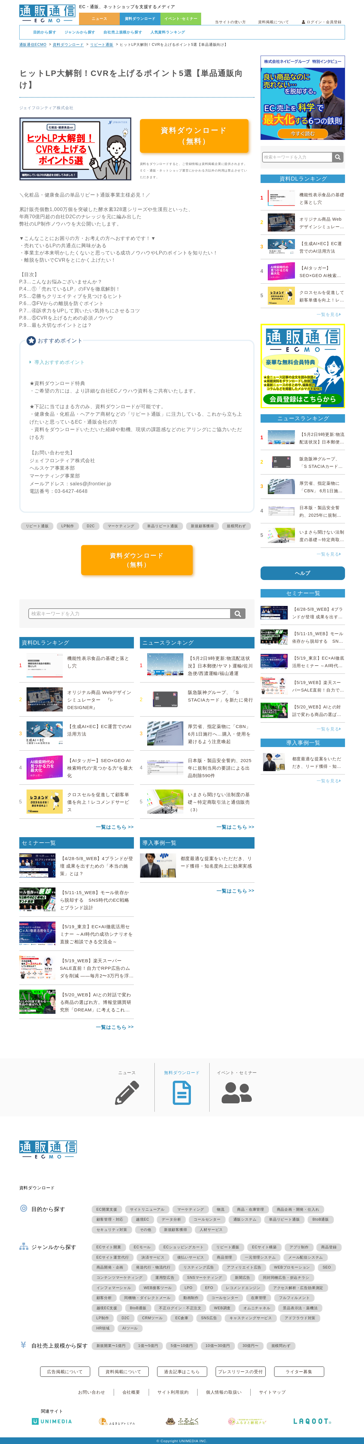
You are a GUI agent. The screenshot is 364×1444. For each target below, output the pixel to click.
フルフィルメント (294, 1298)
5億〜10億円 (182, 1346)
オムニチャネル (257, 1308)
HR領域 (103, 1328)
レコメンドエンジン (243, 1288)
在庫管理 (258, 1298)
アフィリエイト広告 (244, 1267)
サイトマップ (272, 1392)
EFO (209, 1288)
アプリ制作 (299, 1247)
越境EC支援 (107, 1308)
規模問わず (236, 526)
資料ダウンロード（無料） (194, 135)
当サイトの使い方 (230, 22)
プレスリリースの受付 (240, 1371)
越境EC (142, 1219)
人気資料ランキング (167, 32)
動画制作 (191, 1298)
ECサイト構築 (264, 1247)
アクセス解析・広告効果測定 (298, 1288)
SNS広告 (209, 1318)
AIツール (130, 1328)
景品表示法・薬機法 (300, 1308)
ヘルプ (302, 573)
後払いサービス (190, 1257)
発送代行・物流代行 (153, 1267)
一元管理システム (260, 1257)
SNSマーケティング (205, 1277)
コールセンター (207, 1219)
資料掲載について (273, 22)
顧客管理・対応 (110, 1219)
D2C (91, 526)
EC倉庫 (181, 1318)
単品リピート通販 (162, 526)
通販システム (245, 1219)
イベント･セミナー (181, 19)
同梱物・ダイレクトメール (147, 1298)
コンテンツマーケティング (120, 1277)
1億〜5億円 (148, 1346)
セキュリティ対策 (112, 1230)
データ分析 (171, 1219)
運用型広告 (165, 1277)
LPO (188, 1288)
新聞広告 (242, 1277)
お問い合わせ (91, 1392)
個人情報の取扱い (224, 1392)
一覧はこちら (111, 827)
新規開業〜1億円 (111, 1346)
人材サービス (211, 1230)
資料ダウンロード (140, 19)
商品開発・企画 (110, 1267)
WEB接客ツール (158, 1288)
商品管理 (224, 1257)
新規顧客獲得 (202, 526)
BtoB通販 (320, 1219)
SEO (327, 1267)
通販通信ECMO (33, 45)
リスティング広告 (198, 1267)
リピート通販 (101, 45)
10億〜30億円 (218, 1346)
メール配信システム (305, 1257)
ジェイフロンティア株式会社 (46, 108)
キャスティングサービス (250, 1318)
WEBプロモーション (292, 1267)
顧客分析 (104, 1298)
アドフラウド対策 (300, 1318)
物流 (221, 1209)
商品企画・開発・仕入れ (298, 1209)
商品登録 (329, 1247)
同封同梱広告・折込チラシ (286, 1277)
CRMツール (152, 1318)
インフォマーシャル (114, 1288)
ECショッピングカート (183, 1247)
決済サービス (153, 1257)
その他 (145, 1230)
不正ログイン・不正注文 (180, 1308)
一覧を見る (329, 314)
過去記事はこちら (182, 1371)
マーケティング (121, 526)
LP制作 (68, 526)
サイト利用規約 (173, 1392)
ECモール (142, 1247)
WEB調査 (222, 1308)
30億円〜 (250, 1346)
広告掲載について (65, 1371)
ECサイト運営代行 (113, 1257)
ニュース (99, 19)
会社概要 (131, 1392)
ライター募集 (299, 1371)
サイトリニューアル (147, 1209)
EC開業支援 (107, 1209)
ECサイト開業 (109, 1247)
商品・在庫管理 (250, 1209)
